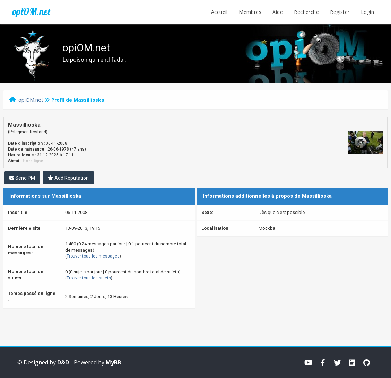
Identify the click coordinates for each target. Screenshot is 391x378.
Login (367, 12)
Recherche (306, 12)
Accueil (219, 12)
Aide (277, 12)
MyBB (113, 362)
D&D (63, 362)
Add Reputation (68, 178)
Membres (250, 12)
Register (339, 12)
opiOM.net (31, 11)
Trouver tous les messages (93, 256)
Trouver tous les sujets (89, 278)
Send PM (22, 178)
